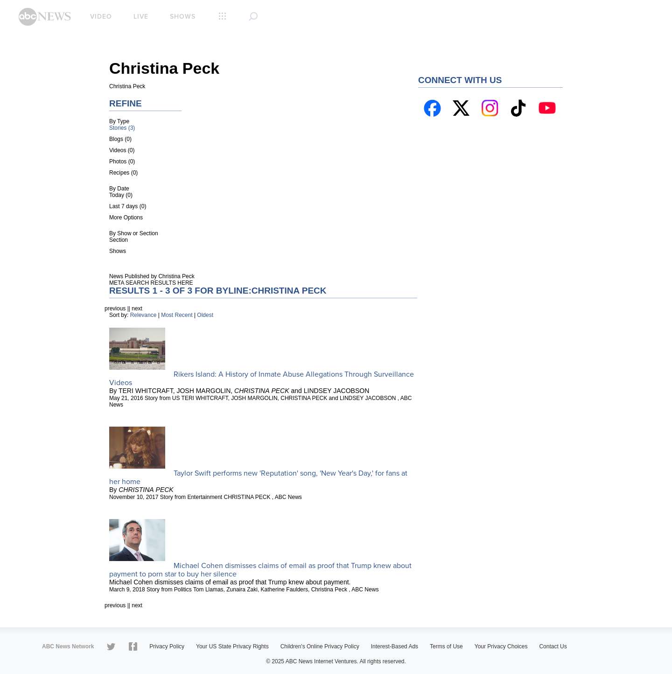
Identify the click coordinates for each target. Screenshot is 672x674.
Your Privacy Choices (501, 646)
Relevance (143, 315)
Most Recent (176, 315)
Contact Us (553, 646)
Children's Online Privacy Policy (319, 646)
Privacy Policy (166, 646)
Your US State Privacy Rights (232, 646)
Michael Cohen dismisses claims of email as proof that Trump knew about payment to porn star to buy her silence (260, 570)
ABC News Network (68, 646)
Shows (183, 17)
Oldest (205, 315)
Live (140, 17)
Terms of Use (446, 646)
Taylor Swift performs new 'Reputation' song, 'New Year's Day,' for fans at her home (258, 477)
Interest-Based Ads (394, 646)
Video (101, 17)
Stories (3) (122, 128)
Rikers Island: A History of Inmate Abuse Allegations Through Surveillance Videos (261, 378)
